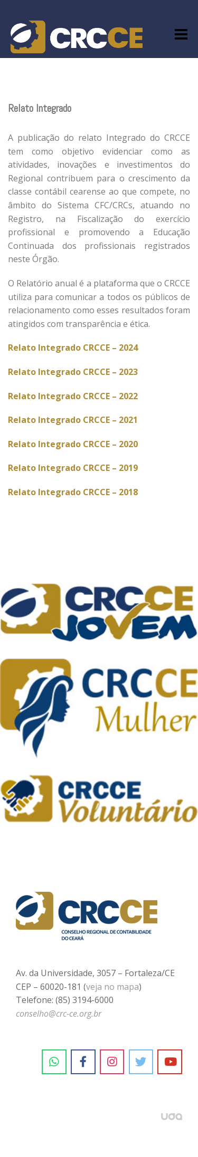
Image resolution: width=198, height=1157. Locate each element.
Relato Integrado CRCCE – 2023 (73, 372)
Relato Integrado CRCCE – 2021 (73, 420)
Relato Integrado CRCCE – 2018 (73, 492)
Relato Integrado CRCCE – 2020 (73, 444)
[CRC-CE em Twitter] (141, 1062)
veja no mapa (112, 986)
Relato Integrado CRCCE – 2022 (73, 396)
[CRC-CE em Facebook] (83, 1062)
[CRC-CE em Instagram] (112, 1062)
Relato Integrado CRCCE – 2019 (73, 468)
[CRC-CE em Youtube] (169, 1062)
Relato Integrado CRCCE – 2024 (73, 347)
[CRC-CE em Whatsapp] (54, 1062)
